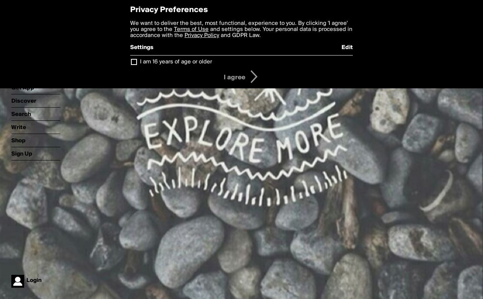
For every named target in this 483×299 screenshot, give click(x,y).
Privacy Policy (202, 35)
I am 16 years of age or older (176, 62)
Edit (347, 48)
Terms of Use (191, 29)
